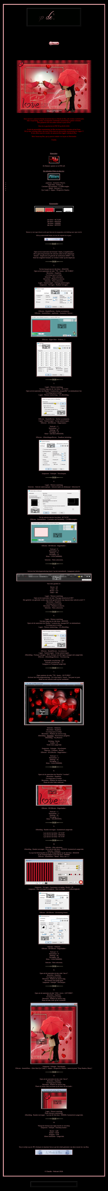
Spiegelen (50, 736)
